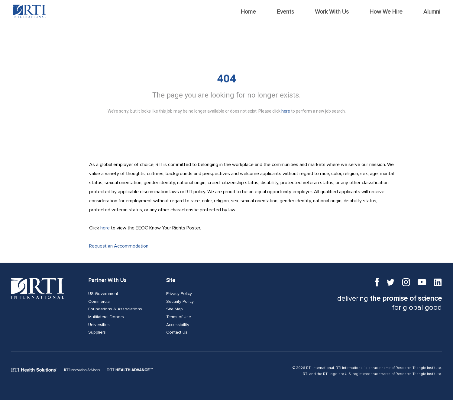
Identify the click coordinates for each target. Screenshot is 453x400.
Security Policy (180, 301)
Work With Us (332, 12)
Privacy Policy (179, 294)
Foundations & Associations (115, 309)
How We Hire (386, 12)
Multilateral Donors (106, 317)
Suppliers (97, 332)
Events (285, 12)
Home (248, 12)
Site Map (174, 309)
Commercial (99, 301)
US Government (103, 294)
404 (226, 78)
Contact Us (176, 332)
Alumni (431, 12)
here (105, 228)
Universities (99, 325)
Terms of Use (178, 317)
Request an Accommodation (118, 246)
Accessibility (177, 325)
